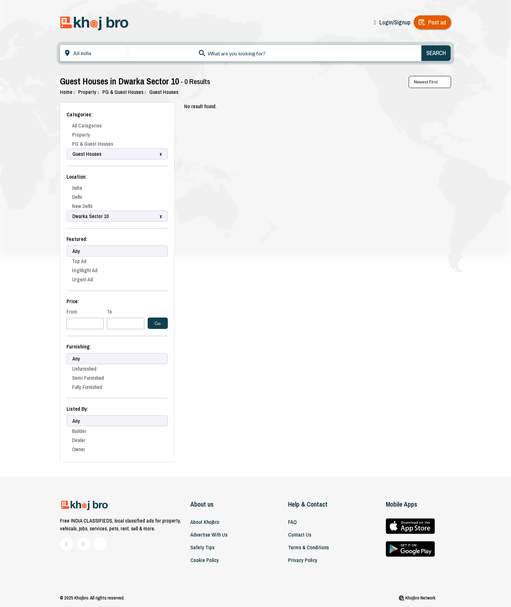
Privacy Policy (302, 560)
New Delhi (82, 206)
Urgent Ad (82, 279)
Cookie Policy (204, 560)
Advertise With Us (208, 534)
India (77, 187)
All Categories (87, 125)
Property (88, 92)
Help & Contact (308, 504)
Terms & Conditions (308, 547)
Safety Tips (202, 547)
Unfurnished (84, 368)
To (109, 311)
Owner (78, 449)
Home (67, 92)
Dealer (78, 440)
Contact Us (299, 534)
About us (201, 504)
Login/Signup (394, 22)
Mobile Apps (401, 504)
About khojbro (204, 522)
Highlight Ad (84, 270)
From (71, 311)
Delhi (77, 196)
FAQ (292, 522)
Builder (79, 431)
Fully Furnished (87, 387)
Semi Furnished (88, 377)
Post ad (437, 22)
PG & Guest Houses (124, 92)
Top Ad (79, 261)
